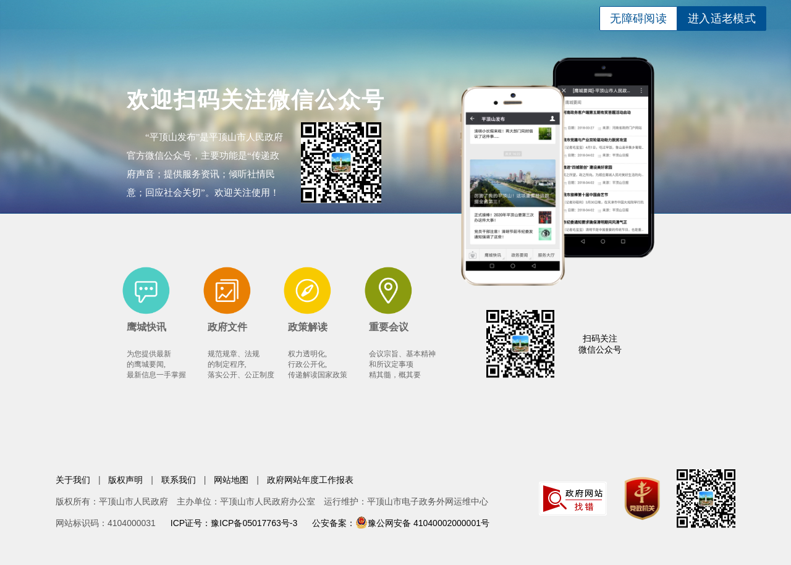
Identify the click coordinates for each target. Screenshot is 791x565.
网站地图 (231, 480)
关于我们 (73, 480)
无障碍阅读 (638, 18)
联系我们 (178, 480)
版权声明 (125, 480)
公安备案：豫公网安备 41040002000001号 (400, 523)
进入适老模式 (722, 18)
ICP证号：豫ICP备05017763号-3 (234, 523)
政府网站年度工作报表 (310, 480)
